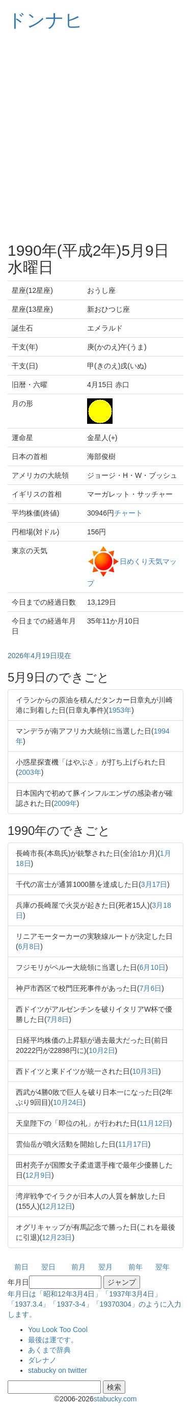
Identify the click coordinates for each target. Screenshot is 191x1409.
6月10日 (153, 967)
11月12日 (155, 1123)
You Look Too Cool (58, 1329)
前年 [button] (135, 1267)
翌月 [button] (105, 1267)
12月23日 (57, 1237)
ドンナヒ (45, 20)
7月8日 (58, 1019)
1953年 (119, 710)
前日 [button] (21, 1267)
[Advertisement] (95, 136)
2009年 (65, 803)
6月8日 (29, 946)
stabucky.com (115, 1399)
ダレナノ (42, 1360)
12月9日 (38, 1175)
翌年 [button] (162, 1267)
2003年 (29, 772)
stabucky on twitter (57, 1370)
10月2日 (102, 1050)
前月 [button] (78, 1267)
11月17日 (133, 1144)
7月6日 (151, 988)
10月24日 (68, 1102)
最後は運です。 (53, 1340)
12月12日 (57, 1206)
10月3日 (145, 1071)
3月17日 (154, 884)
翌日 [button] (48, 1267)
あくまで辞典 (49, 1350)
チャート (128, 513)
